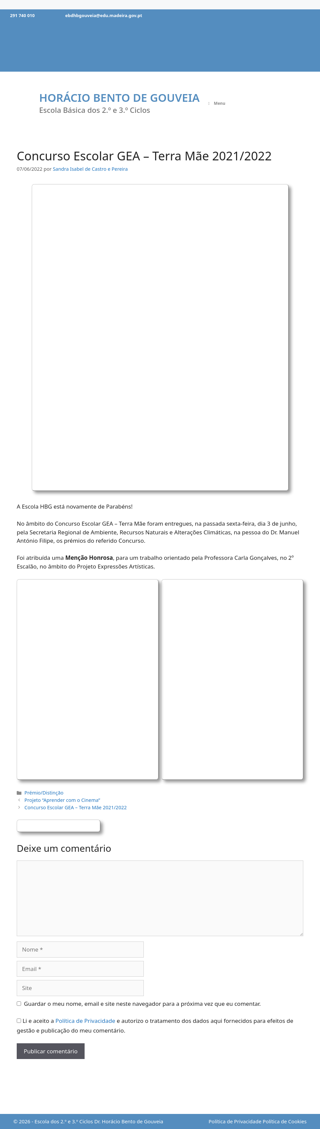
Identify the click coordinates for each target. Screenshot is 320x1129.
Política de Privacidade (85, 1021)
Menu (215, 103)
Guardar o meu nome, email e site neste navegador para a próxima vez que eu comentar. (142, 1003)
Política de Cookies (285, 1121)
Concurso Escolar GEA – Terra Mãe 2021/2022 (75, 807)
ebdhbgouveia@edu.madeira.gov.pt (103, 15)
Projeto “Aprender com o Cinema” (62, 800)
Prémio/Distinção (44, 792)
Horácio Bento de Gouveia (119, 97)
